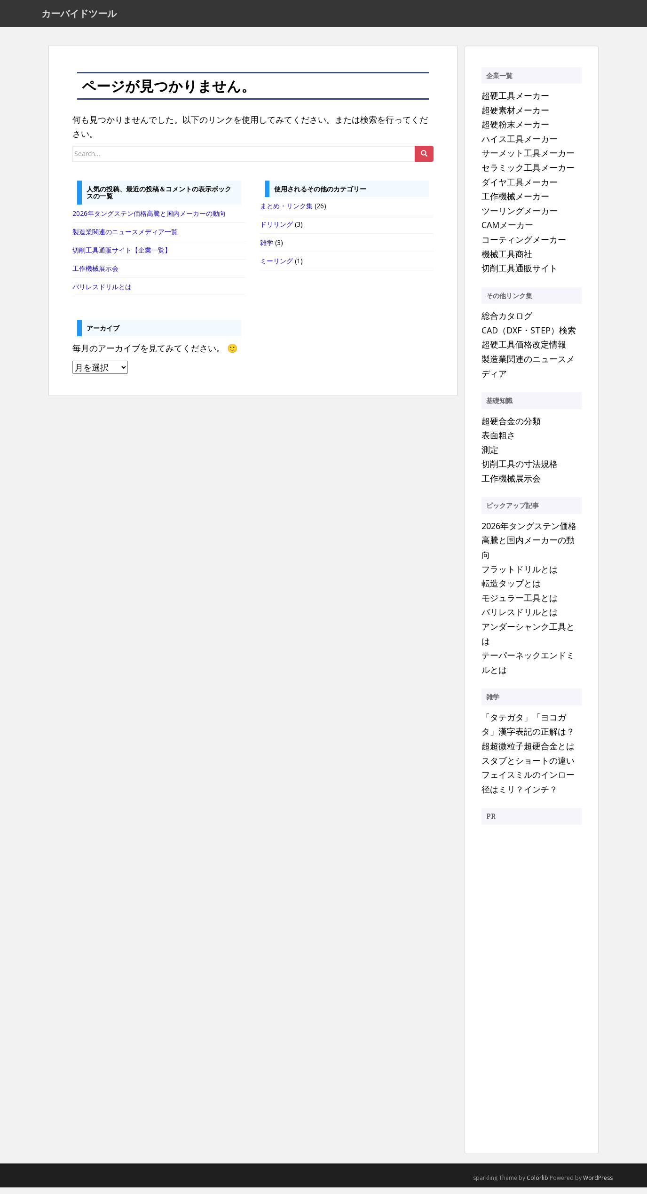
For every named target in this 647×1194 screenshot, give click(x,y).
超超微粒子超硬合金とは (528, 752)
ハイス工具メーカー (519, 144)
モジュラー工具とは (519, 603)
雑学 (266, 249)
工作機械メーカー (515, 202)
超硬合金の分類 (511, 427)
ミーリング (276, 267)
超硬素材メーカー (515, 116)
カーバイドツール (79, 16)
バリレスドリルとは (102, 292)
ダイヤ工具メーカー (519, 188)
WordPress (598, 1184)
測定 (489, 455)
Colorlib (537, 1184)
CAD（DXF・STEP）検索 (528, 336)
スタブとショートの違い (528, 766)
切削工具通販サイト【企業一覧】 (121, 256)
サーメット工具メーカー (528, 159)
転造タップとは (511, 589)
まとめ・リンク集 (286, 212)
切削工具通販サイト (519, 274)
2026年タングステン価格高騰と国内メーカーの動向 (149, 219)
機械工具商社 (506, 260)
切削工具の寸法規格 (519, 470)
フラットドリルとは (519, 575)
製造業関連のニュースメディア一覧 (125, 237)
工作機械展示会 (95, 274)
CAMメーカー (507, 231)
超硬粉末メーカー (515, 130)
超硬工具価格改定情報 (523, 350)
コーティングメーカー (523, 245)
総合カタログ (506, 322)
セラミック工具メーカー (528, 173)
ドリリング (276, 230)
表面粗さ (498, 441)
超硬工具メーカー (515, 101)
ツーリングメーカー (519, 216)
